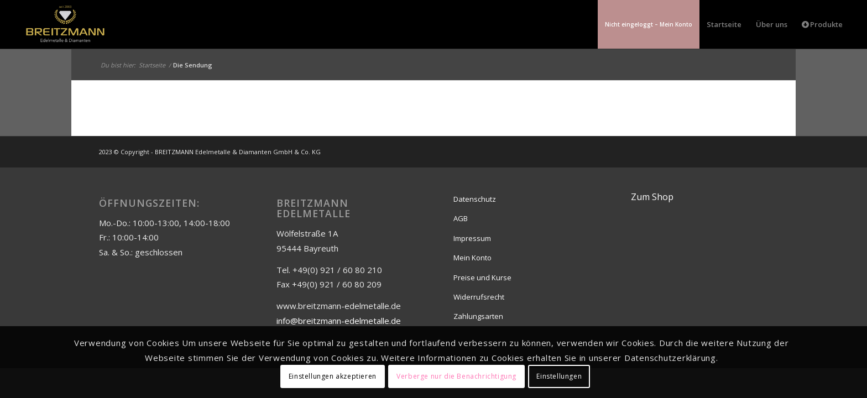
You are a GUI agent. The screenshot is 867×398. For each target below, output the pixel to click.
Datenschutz (474, 199)
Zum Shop (652, 197)
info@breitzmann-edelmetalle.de (338, 320)
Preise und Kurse (482, 277)
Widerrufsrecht (478, 297)
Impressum (472, 238)
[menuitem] (648, 24)
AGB (460, 218)
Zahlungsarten (478, 316)
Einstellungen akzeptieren (333, 376)
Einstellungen (559, 376)
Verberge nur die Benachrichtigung (456, 376)
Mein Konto (472, 258)
